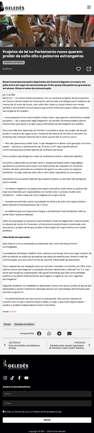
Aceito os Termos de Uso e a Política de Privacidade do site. (33, 411)
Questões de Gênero (13, 62)
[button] (39, 334)
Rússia (7, 324)
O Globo (12, 311)
